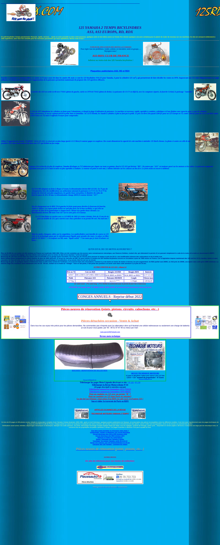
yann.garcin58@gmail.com (110, 332)
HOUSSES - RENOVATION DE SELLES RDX (89, 370)
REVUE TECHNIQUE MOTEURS (145, 373)
